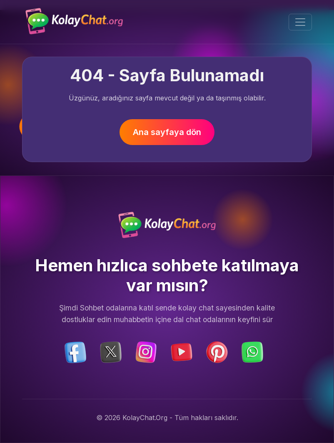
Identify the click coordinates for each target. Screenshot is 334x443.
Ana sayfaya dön (167, 132)
